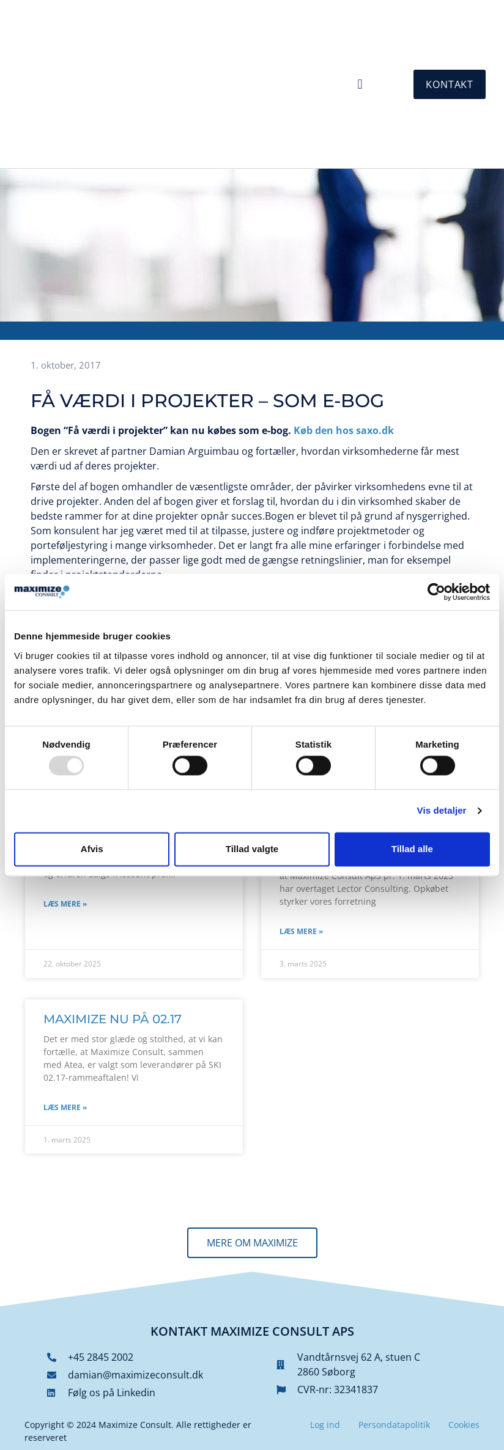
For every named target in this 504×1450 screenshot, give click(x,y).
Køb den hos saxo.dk (344, 430)
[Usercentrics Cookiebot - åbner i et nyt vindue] (436, 592)
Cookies (464, 1424)
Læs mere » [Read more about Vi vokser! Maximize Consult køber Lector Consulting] (301, 931)
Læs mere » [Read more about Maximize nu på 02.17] (65, 1107)
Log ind (325, 1424)
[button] (360, 84)
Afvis (92, 849)
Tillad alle (412, 849)
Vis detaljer (442, 811)
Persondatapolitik (394, 1424)
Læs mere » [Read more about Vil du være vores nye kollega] (65, 904)
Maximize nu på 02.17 (112, 1019)
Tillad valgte (252, 849)
